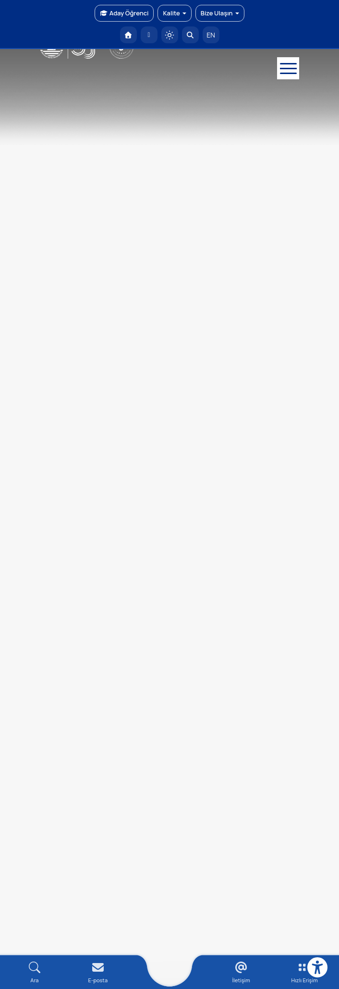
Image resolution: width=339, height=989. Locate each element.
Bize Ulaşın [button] (220, 13)
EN (210, 34)
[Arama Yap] (190, 34)
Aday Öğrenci (124, 13)
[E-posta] (149, 34)
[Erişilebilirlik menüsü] (317, 967)
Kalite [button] (174, 13)
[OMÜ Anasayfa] (128, 34)
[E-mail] (98, 972)
